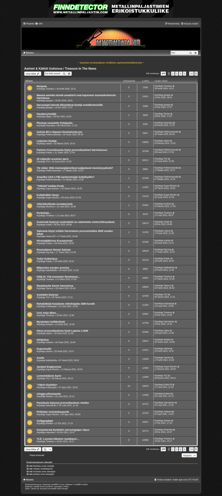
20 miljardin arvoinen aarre (53, 159)
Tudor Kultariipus (47, 258)
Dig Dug (50, 252)
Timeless (50, 89)
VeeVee (167, 357)
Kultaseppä (51, 306)
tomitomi (168, 204)
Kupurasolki (44, 348)
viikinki (49, 351)
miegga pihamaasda (49, 393)
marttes (167, 240)
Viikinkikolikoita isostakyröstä (55, 204)
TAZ (48, 161)
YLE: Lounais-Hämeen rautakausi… (58, 438)
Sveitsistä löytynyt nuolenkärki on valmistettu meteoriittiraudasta (76, 222)
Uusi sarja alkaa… (47, 312)
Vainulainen (169, 321)
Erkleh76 (168, 384)
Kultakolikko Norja (48, 195)
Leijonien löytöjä (47, 141)
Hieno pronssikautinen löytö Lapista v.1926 (62, 330)
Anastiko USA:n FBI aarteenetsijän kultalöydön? (65, 177)
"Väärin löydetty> (47, 384)
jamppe (49, 100)
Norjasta (42, 86)
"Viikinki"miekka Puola (50, 186)
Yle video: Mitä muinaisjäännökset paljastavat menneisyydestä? (75, 168)
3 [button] (176, 73)
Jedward (168, 411)
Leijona (167, 231)
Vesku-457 (51, 236)
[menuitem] (39, 24)
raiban (49, 143)
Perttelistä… (44, 213)
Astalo (49, 224)
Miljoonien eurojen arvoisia (53, 267)
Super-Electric (52, 188)
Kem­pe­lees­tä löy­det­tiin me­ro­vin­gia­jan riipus (63, 429)
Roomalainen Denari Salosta (54, 249)
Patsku (49, 152)
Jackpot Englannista (49, 366)
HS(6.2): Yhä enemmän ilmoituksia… (58, 276)
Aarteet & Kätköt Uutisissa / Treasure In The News (60, 68)
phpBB (54, 484)
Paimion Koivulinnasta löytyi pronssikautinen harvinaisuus (72, 150)
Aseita (40, 357)
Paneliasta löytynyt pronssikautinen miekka (63, 402)
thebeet (49, 324)
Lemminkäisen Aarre (49, 375)
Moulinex (50, 206)
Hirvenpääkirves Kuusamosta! (55, 240)
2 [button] (172, 73)
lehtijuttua (43, 339)
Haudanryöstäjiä (46, 114)
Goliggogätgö (45, 420)
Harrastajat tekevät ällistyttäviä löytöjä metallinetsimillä (70, 105)
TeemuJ (49, 288)
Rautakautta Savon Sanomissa (55, 285)
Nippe (48, 116)
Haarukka (50, 125)
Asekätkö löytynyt (47, 294)
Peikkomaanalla (53, 134)
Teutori (167, 114)
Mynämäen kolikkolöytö (51, 321)
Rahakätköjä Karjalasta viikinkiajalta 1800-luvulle (66, 303)
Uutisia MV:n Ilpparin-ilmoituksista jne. (60, 132)
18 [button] (191, 73)
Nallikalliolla (51, 270)
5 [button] (184, 73)
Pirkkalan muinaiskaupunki (53, 411)
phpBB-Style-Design (59, 489)
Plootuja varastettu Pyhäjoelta (55, 123)
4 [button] (180, 73)
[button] (163, 74)
